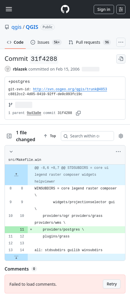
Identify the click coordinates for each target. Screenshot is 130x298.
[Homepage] (65, 9)
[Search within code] (91, 136)
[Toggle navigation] (9, 9)
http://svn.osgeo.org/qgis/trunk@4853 (70, 89)
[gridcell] (65, 175)
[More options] (118, 151)
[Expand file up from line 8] (16, 175)
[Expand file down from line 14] (16, 257)
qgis (16, 26)
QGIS (32, 26)
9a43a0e (34, 113)
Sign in (103, 9)
